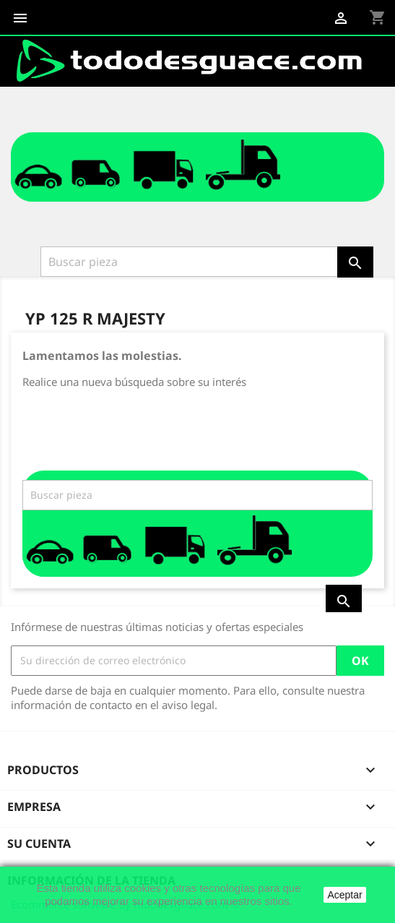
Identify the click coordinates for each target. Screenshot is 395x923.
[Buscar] (189, 261)
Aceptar (344, 895)
